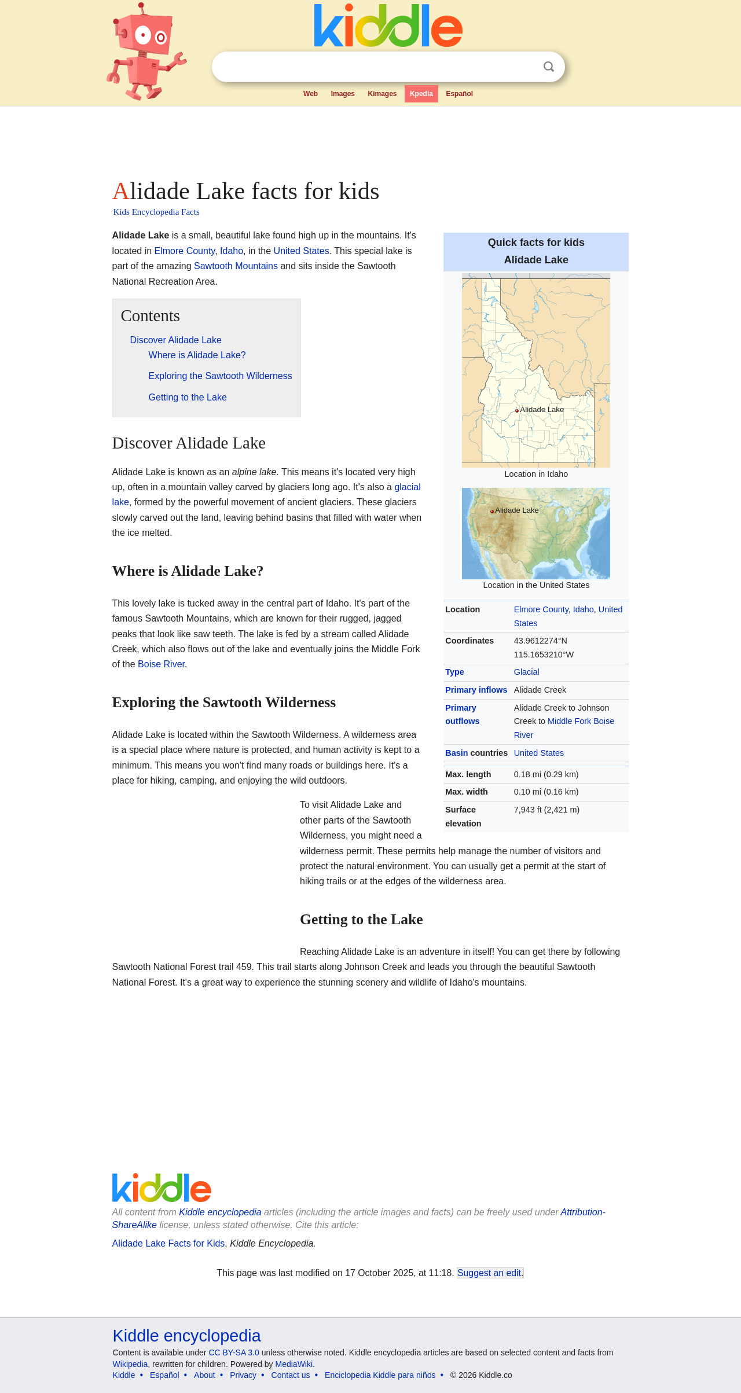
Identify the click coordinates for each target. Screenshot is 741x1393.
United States (539, 753)
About (204, 1375)
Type (454, 672)
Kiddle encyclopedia (220, 1212)
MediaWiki (294, 1364)
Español (459, 94)
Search (549, 67)
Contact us (291, 1375)
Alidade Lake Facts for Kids (168, 1243)
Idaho (583, 609)
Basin (456, 753)
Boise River (161, 664)
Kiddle (124, 1375)
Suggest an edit (489, 1273)
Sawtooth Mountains (236, 266)
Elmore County (541, 609)
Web (310, 94)
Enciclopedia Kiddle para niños (380, 1375)
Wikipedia (130, 1364)
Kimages (382, 94)
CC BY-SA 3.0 (233, 1352)
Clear (525, 67)
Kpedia (421, 94)
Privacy (243, 1375)
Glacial (527, 672)
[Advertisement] (370, 139)
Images (343, 94)
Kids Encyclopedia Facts (156, 211)
